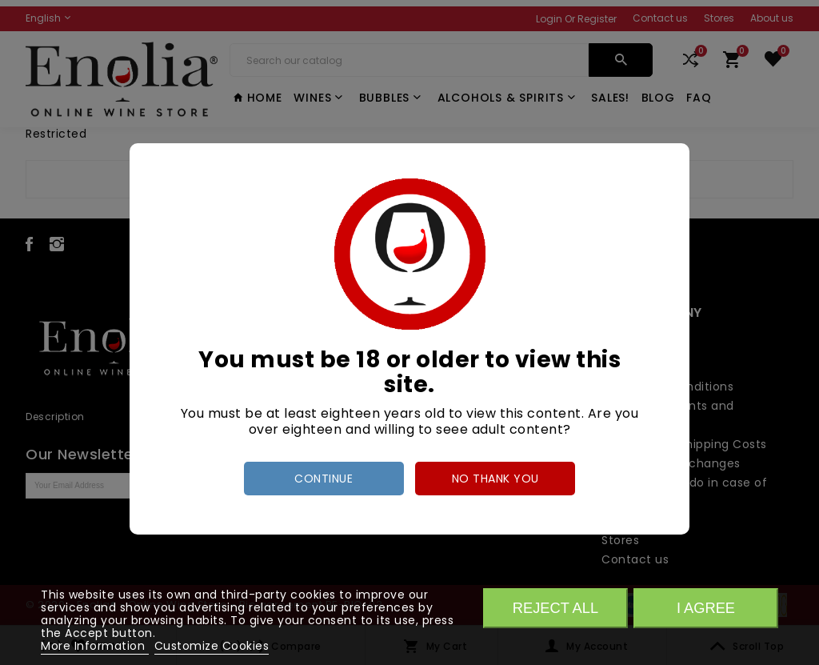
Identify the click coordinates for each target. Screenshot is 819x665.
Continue (323, 479)
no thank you (495, 479)
